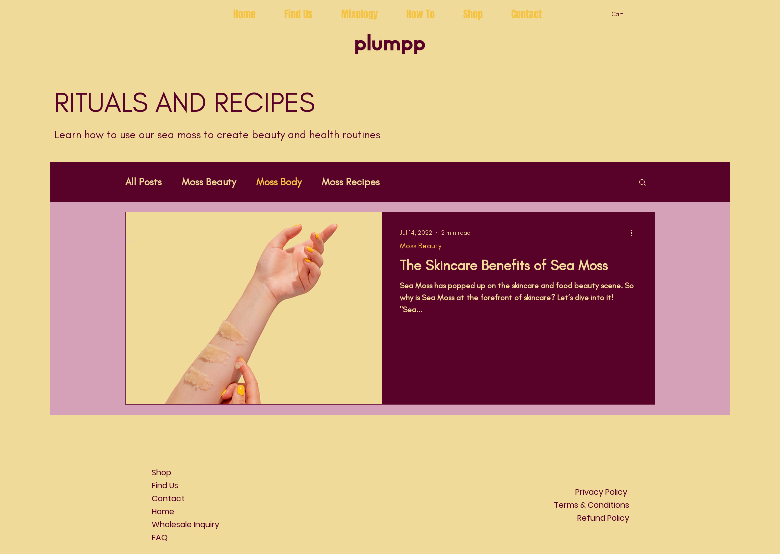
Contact (168, 498)
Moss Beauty (209, 182)
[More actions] (635, 233)
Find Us (165, 485)
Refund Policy (603, 518)
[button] (623, 14)
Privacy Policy (602, 492)
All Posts (143, 182)
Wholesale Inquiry (185, 524)
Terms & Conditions (591, 505)
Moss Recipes (351, 182)
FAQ (160, 537)
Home (163, 511)
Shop (161, 472)
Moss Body (279, 182)
